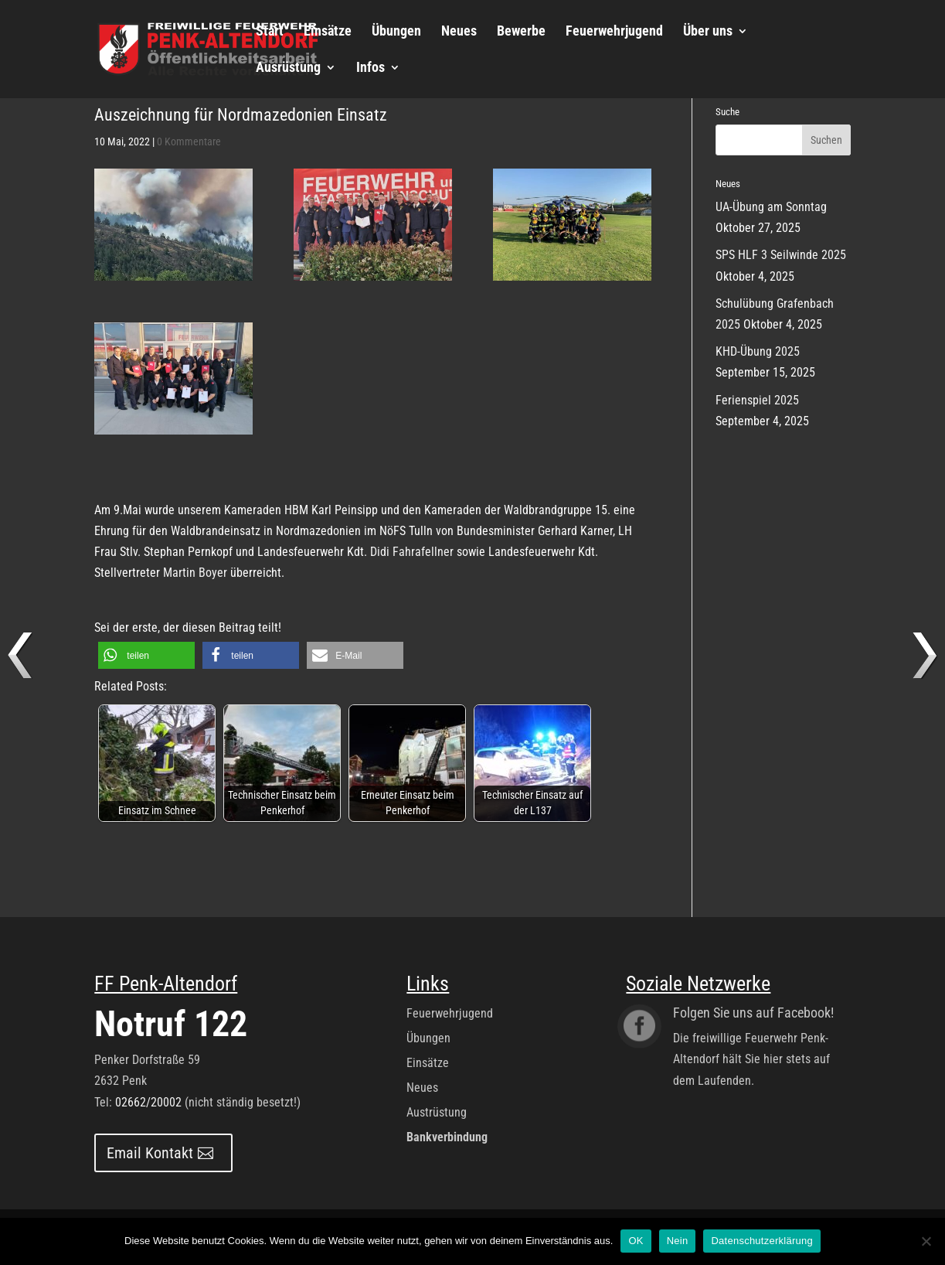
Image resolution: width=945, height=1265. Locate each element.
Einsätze (328, 32)
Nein (677, 1240)
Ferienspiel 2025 (757, 400)
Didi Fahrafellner (412, 551)
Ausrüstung (288, 68)
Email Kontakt (150, 1153)
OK (635, 1240)
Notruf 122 (170, 1024)
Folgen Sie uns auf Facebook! (753, 1012)
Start (270, 32)
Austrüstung (436, 1112)
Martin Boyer (195, 572)
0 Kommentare (189, 141)
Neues (459, 32)
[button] (146, 655)
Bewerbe (521, 32)
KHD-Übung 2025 (758, 351)
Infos (370, 68)
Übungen (396, 32)
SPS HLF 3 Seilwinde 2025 (781, 254)
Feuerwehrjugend (614, 32)
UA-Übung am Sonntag (771, 206)
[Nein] (925, 1241)
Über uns (708, 32)
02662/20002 (148, 1102)
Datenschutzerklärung (761, 1240)
